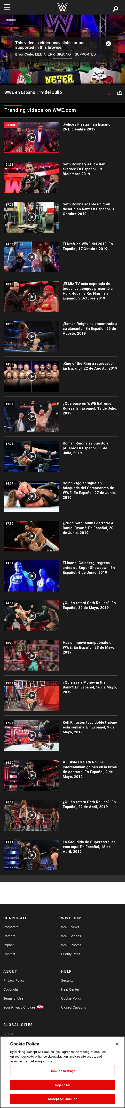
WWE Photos (71, 945)
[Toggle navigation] (7, 7)
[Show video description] (109, 92)
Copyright (10, 989)
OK (62, 54)
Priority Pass (70, 954)
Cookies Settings (62, 1071)
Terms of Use (13, 998)
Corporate (10, 927)
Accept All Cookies (62, 1099)
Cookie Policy (71, 998)
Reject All (62, 1085)
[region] (62, 1072)
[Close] (117, 1044)
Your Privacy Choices (17, 1007)
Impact (8, 945)
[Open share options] (119, 92)
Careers (9, 936)
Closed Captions (73, 1007)
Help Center (70, 989)
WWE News (70, 927)
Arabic (8, 1034)
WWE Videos (71, 936)
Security (67, 980)
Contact (9, 954)
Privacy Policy (13, 980)
